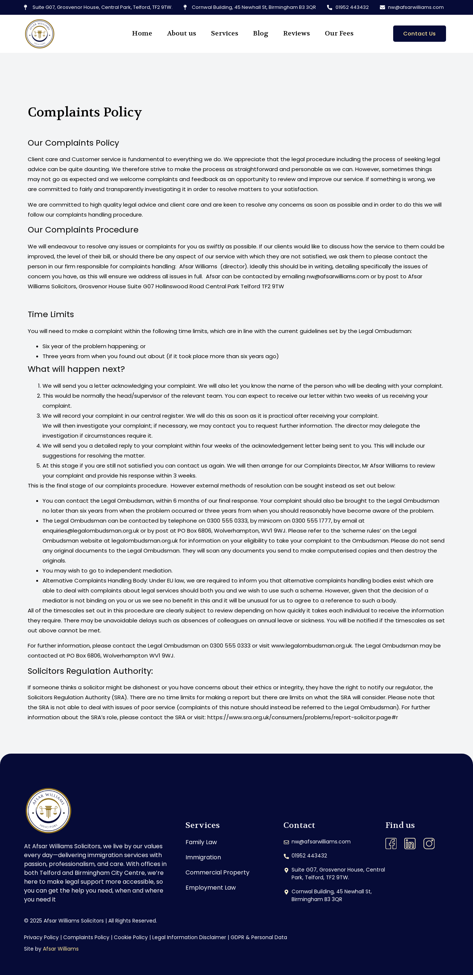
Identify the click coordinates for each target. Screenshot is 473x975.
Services (224, 33)
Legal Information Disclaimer (189, 937)
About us (181, 33)
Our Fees (339, 33)
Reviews (296, 33)
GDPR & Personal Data (259, 937)
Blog (260, 33)
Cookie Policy (131, 937)
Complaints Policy (86, 937)
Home (142, 33)
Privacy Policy (41, 937)
